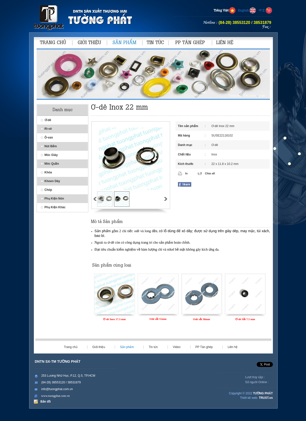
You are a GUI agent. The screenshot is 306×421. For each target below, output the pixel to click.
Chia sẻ (210, 173)
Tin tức (153, 347)
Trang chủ (234, 95)
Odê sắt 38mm (201, 319)
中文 (266, 10)
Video (176, 347)
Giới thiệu (98, 347)
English (247, 10)
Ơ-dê (262, 95)
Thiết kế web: (249, 398)
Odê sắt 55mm (157, 318)
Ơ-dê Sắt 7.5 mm (245, 319)
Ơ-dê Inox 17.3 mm (114, 319)
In (186, 173)
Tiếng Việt (225, 10)
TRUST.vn (266, 398)
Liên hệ (233, 347)
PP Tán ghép (204, 347)
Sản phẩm (250, 95)
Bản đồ (45, 401)
